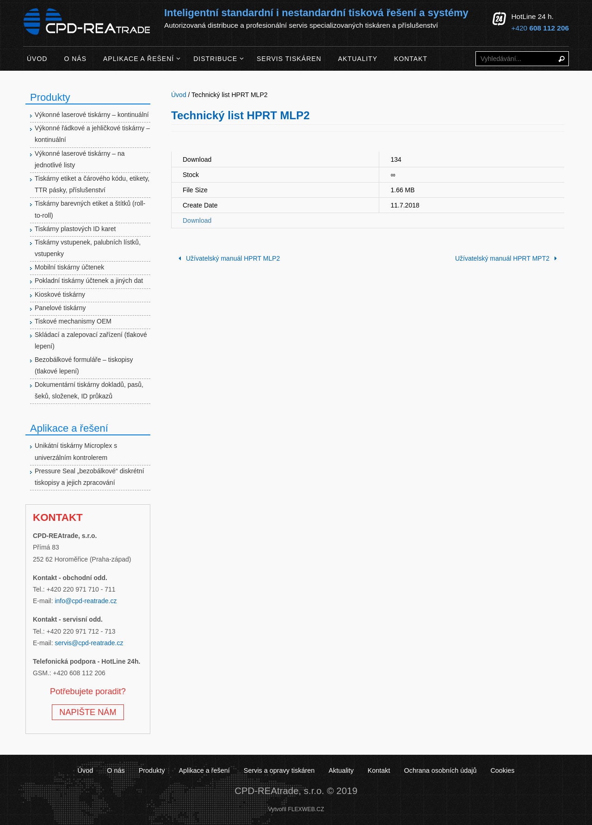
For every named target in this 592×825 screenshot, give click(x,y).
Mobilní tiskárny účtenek (69, 267)
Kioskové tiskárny (60, 294)
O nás (115, 770)
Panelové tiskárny (60, 308)
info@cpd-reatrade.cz (86, 601)
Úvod (85, 770)
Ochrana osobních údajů (440, 770)
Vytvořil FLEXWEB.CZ (296, 809)
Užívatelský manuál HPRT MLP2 (227, 258)
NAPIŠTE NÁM (87, 712)
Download (197, 220)
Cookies (502, 770)
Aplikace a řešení (204, 770)
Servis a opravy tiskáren (279, 770)
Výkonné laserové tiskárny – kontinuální (92, 114)
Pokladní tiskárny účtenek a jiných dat (89, 280)
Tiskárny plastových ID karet (75, 228)
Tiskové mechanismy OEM (73, 321)
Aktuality (340, 770)
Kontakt (379, 770)
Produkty (152, 770)
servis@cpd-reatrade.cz (89, 643)
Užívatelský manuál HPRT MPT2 (508, 258)
